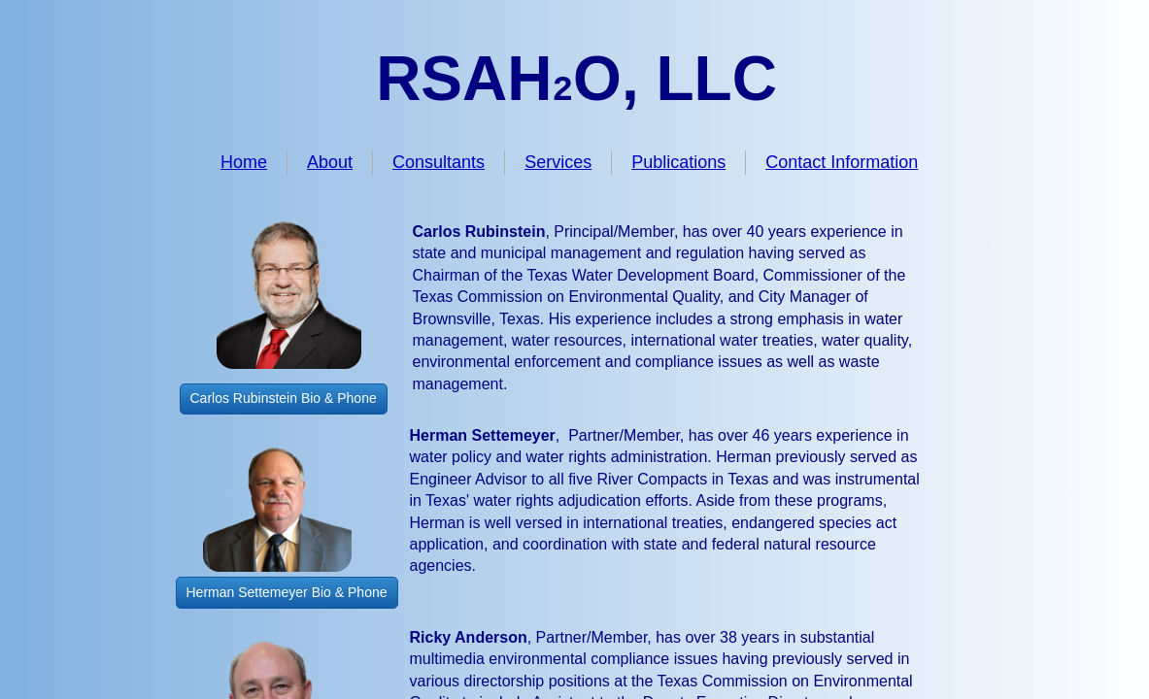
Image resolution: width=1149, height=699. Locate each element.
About (330, 162)
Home (243, 162)
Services (557, 162)
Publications (678, 162)
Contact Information (841, 162)
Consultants (438, 162)
